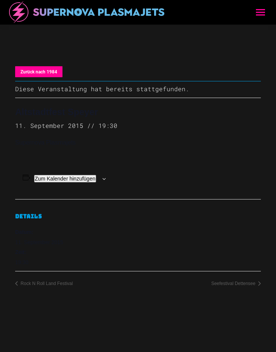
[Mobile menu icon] (260, 12)
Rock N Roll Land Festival (46, 283)
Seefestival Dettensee (234, 283)
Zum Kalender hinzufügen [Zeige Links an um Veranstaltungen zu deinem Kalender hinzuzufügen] (65, 179)
